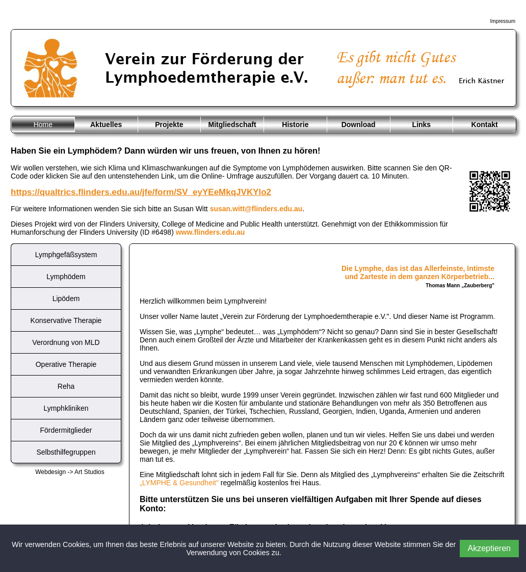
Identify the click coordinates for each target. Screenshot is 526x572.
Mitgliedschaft (232, 124)
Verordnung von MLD (65, 342)
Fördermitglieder (66, 430)
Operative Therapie (66, 364)
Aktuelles (106, 124)
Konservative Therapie (66, 320)
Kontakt (484, 124)
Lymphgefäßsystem (66, 255)
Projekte (169, 124)
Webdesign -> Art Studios (69, 472)
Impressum (502, 21)
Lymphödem (66, 276)
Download (358, 124)
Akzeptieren (489, 548)
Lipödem (66, 298)
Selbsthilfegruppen (66, 452)
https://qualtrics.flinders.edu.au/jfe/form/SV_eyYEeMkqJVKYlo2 (141, 192)
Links (421, 124)
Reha (66, 386)
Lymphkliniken (65, 408)
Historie (295, 124)
